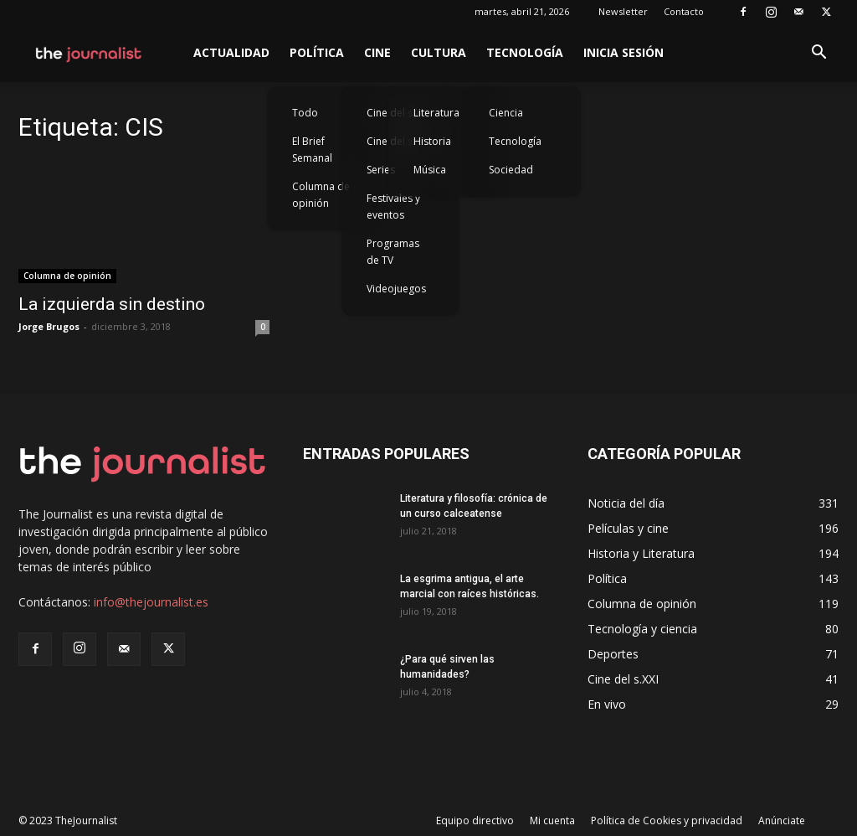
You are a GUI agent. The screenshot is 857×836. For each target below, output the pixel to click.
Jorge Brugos (49, 326)
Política (317, 52)
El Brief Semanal (312, 149)
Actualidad (231, 52)
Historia (432, 141)
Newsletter (623, 11)
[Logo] (89, 52)
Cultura (438, 52)
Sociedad (511, 170)
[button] (818, 54)
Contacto (684, 11)
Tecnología (524, 52)
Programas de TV (393, 251)
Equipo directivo (475, 820)
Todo (305, 113)
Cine (377, 52)
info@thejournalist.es (151, 602)
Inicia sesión (623, 52)
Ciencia (506, 113)
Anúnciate (781, 820)
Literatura (436, 113)
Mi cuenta (552, 820)
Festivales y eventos (393, 206)
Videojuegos (396, 288)
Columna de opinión (321, 194)
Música (429, 170)
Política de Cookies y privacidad (666, 820)
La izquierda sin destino (111, 304)
